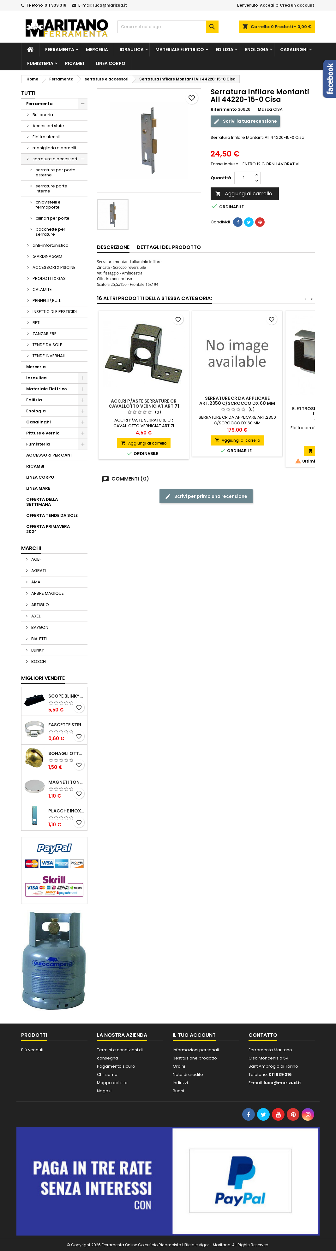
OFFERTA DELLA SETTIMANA (42, 501)
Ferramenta (59, 49)
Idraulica (132, 49)
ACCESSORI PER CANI (49, 455)
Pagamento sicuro (116, 1066)
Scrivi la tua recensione (245, 121)
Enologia (256, 49)
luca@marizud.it (110, 5)
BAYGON (39, 627)
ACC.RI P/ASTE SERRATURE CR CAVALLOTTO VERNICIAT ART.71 (144, 403)
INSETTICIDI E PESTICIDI (55, 312)
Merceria (97, 49)
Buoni (178, 1091)
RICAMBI (74, 63)
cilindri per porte (52, 218)
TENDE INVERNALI (49, 356)
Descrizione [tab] (113, 247)
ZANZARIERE (45, 334)
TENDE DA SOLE (47, 345)
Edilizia (224, 49)
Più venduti (32, 1050)
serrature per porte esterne (55, 172)
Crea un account (297, 5)
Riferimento (224, 109)
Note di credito (188, 1074)
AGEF (35, 559)
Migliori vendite (43, 678)
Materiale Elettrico (179, 49)
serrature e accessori (55, 159)
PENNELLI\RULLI (47, 301)
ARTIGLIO (39, 605)
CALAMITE (42, 289)
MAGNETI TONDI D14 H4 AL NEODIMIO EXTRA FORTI (66, 782)
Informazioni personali (196, 1050)
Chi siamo (107, 1074)
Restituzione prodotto (195, 1058)
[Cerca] (168, 27)
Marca (265, 109)
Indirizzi (180, 1083)
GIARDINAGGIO (47, 256)
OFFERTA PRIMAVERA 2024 (48, 528)
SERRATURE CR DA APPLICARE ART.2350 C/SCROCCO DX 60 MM (237, 400)
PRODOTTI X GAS (49, 278)
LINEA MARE (38, 488)
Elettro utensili (47, 137)
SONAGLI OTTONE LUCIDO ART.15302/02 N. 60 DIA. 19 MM (66, 753)
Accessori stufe (48, 126)
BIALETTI (38, 639)
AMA (35, 582)
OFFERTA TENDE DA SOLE (52, 515)
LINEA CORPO (110, 63)
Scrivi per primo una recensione (206, 496)
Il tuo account (194, 1035)
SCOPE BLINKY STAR (66, 696)
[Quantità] (243, 178)
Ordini (179, 1066)
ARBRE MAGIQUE (47, 593)
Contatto (263, 1035)
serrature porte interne (51, 188)
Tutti (28, 93)
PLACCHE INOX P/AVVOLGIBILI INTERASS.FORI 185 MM (66, 810)
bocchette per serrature (50, 231)
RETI (36, 323)
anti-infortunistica (51, 245)
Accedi (267, 5)
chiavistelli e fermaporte (48, 204)
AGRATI (38, 571)
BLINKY (37, 650)
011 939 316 (55, 5)
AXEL (35, 616)
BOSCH (38, 661)
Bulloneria (43, 115)
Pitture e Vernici (43, 433)
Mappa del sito (112, 1083)
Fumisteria (40, 63)
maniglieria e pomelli (54, 148)
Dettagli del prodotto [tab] (169, 247)
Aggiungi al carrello (243, 193)
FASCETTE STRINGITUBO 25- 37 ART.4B (66, 724)
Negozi (104, 1091)
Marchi (31, 548)
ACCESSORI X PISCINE (54, 267)
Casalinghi (294, 49)
